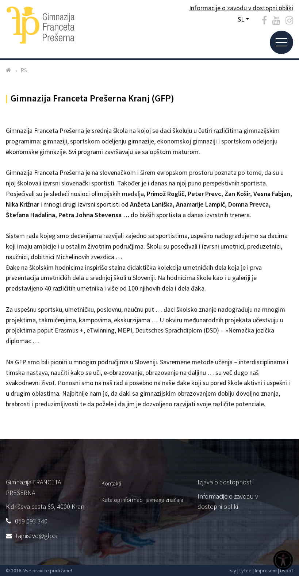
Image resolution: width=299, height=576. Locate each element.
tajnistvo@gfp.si (37, 535)
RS (23, 70)
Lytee (245, 570)
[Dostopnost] (283, 561)
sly (233, 570)
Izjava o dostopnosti (225, 482)
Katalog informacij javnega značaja (142, 499)
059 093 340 (31, 521)
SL (241, 19)
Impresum (266, 570)
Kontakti (111, 483)
